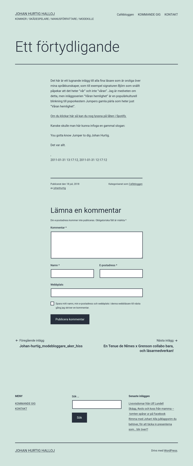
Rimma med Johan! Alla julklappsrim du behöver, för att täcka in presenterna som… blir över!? (152, 424)
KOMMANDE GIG (149, 14)
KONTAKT (171, 14)
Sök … (75, 396)
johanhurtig (60, 188)
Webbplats (57, 284)
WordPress (170, 450)
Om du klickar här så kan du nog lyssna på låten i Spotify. (89, 116)
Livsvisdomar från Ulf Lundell (146, 403)
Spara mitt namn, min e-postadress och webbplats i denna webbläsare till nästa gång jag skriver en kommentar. (98, 305)
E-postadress (108, 265)
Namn (55, 265)
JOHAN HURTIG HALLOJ (35, 14)
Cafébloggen (125, 14)
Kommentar (59, 227)
